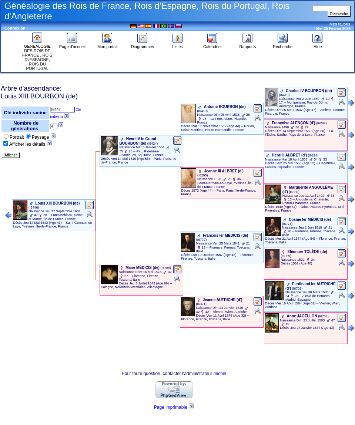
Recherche (282, 45)
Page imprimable (170, 407)
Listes (178, 45)
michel (220, 373)
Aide (318, 45)
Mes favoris (339, 24)
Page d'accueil (72, 45)
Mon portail (107, 45)
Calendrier (212, 45)
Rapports (248, 45)
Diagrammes (142, 45)
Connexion (15, 28)
